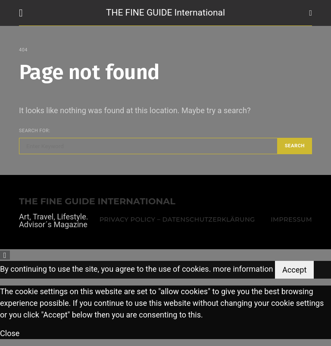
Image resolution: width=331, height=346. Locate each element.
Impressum (291, 219)
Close (9, 333)
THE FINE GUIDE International (165, 12)
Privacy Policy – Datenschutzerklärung (177, 219)
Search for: (34, 130)
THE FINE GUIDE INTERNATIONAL (97, 201)
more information (243, 268)
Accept (294, 269)
